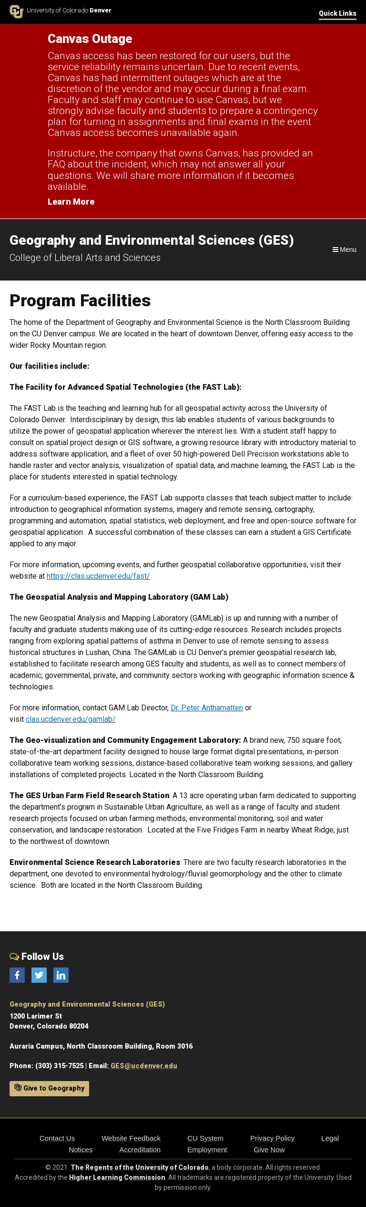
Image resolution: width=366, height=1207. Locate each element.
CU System (205, 1138)
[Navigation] (343, 249)
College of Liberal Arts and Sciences (85, 257)
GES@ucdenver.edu (143, 1066)
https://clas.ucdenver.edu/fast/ (98, 576)
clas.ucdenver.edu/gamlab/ (71, 719)
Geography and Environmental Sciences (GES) (87, 1004)
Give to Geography (49, 1088)
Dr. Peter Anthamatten (207, 707)
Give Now (269, 1149)
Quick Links (337, 13)
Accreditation (140, 1149)
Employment (207, 1149)
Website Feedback (131, 1138)
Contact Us (57, 1138)
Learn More (71, 202)
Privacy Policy (272, 1138)
